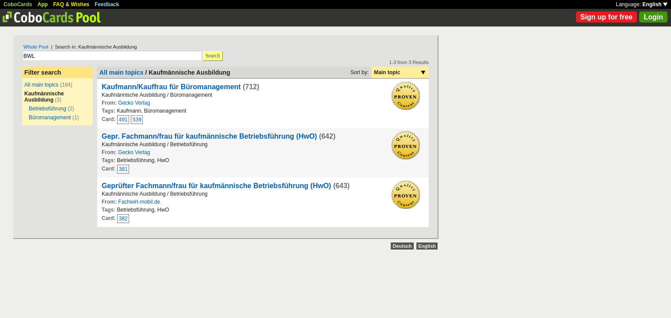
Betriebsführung (47, 109)
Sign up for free (606, 17)
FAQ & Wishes (71, 4)
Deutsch (402, 246)
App (43, 4)
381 (123, 169)
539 (137, 120)
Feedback (107, 4)
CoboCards (18, 4)
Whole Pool (35, 46)
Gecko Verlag (134, 103)
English (654, 4)
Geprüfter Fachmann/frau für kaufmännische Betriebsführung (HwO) (216, 185)
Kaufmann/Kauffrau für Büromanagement (171, 87)
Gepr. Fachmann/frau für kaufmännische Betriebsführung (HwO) (209, 136)
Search (213, 56)
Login (653, 17)
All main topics (41, 85)
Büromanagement (50, 117)
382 (123, 219)
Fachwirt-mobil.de (139, 202)
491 (123, 120)
